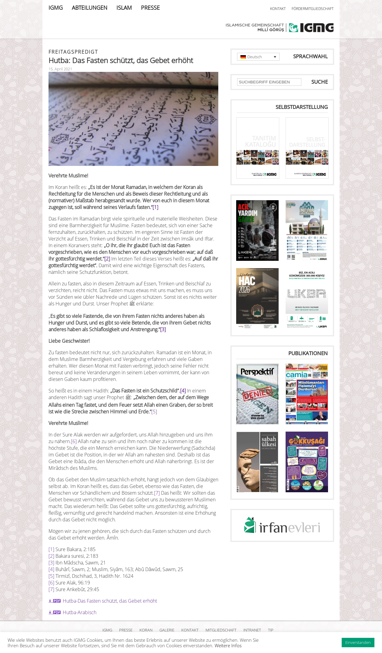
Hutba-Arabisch (79, 612)
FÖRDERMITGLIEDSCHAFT (312, 8)
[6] (74, 441)
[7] (157, 493)
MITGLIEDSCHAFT (221, 630)
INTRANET (252, 630)
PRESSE (150, 7)
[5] (154, 411)
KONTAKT (278, 8)
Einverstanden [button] (358, 642)
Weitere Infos (228, 645)
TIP (270, 630)
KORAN (145, 630)
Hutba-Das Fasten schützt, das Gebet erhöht (110, 600)
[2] (107, 258)
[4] (183, 390)
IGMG (56, 7)
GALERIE (166, 630)
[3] (163, 329)
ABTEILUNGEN (89, 7)
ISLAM (124, 7)
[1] (155, 207)
